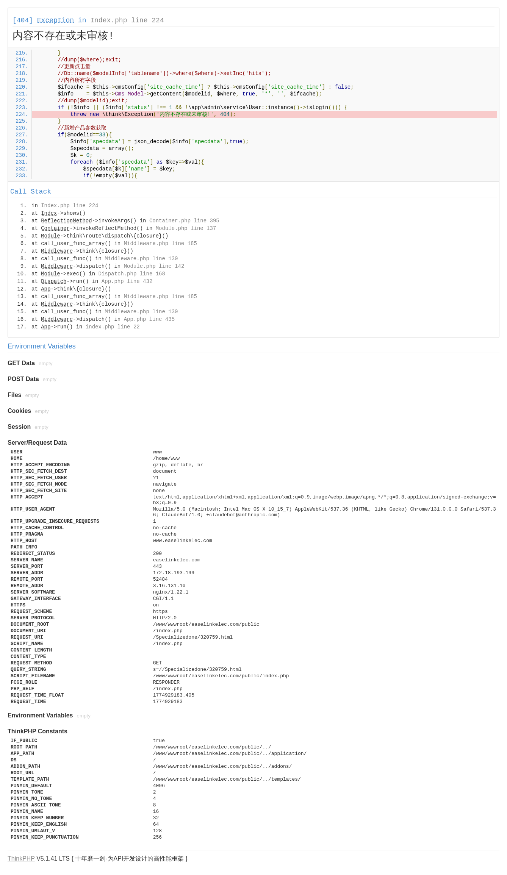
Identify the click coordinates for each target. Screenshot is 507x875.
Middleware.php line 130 (141, 259)
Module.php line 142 (154, 266)
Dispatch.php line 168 (131, 274)
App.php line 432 (127, 281)
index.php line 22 (113, 327)
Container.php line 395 (184, 221)
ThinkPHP (21, 858)
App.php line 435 (149, 319)
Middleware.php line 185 (160, 244)
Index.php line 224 (127, 20)
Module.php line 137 (186, 228)
